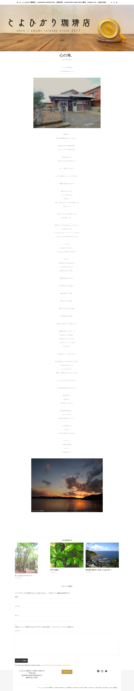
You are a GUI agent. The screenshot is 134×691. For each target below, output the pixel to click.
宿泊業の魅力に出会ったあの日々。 (99, 570)
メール (17, 606)
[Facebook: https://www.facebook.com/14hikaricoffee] (98, 671)
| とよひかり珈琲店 (29, 2)
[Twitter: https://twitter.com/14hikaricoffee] (106, 671)
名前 (17, 597)
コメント (17, 630)
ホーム (19, 2)
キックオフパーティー (23, 576)
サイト (17, 615)
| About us (91, 2)
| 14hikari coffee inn (46, 2)
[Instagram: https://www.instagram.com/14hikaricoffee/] (102, 671)
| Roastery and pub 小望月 (75, 2)
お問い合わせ (67, 672)
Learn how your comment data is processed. (55, 665)
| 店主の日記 (102, 2)
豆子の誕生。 (55, 570)
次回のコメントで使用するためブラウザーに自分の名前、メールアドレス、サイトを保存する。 (45, 627)
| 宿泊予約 (59, 2)
